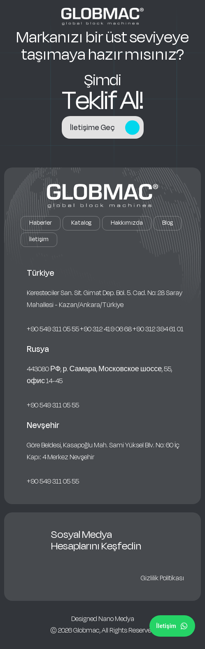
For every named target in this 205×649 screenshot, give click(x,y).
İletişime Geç (105, 127)
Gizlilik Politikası (162, 578)
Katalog (81, 223)
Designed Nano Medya (102, 619)
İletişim (39, 239)
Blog (167, 223)
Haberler (40, 223)
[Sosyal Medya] (172, 626)
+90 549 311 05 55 (53, 329)
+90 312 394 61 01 (158, 329)
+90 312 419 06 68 (106, 329)
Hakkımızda (127, 223)
